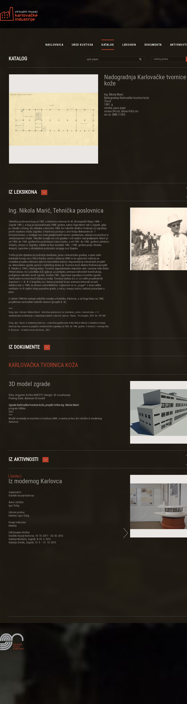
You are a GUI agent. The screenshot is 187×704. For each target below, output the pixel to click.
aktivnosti (178, 44)
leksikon (129, 44)
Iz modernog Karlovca (35, 481)
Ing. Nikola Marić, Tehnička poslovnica (56, 210)
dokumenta (153, 44)
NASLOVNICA (54, 44)
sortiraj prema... (162, 59)
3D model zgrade (29, 384)
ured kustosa (82, 44)
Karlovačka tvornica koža (43, 365)
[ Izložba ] (15, 476)
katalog (107, 44)
